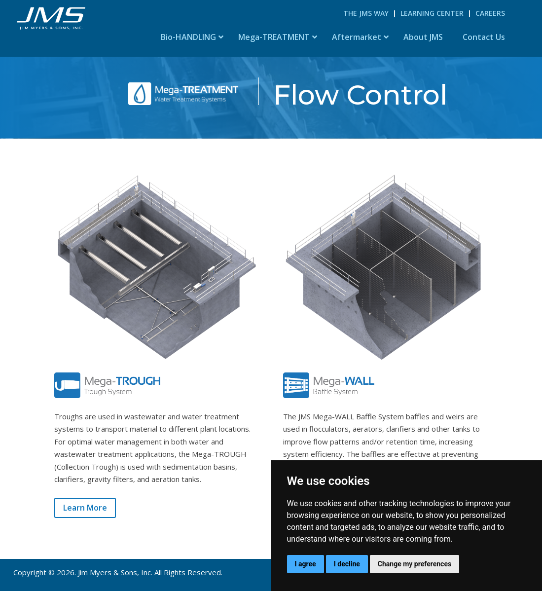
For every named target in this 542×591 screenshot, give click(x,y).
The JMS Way (366, 13)
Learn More (85, 507)
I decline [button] (347, 564)
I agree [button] (305, 564)
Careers (490, 13)
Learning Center (432, 13)
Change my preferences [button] (414, 564)
